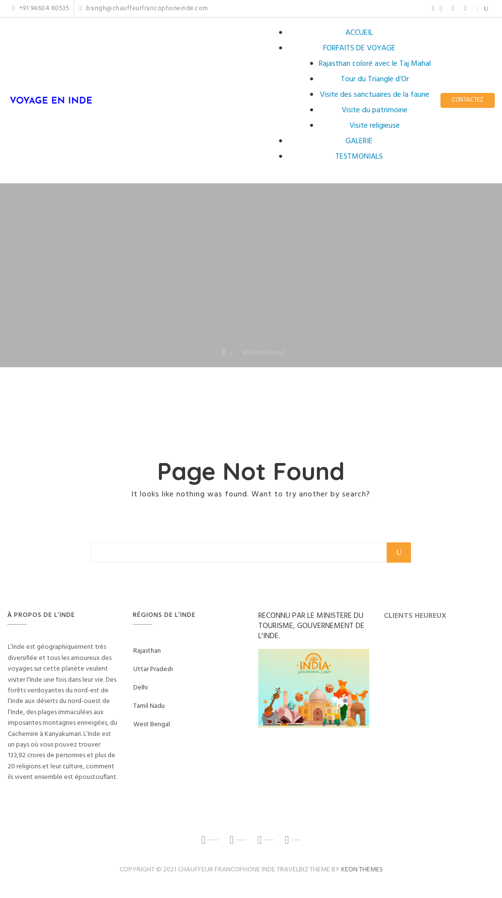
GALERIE (359, 141)
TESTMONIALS (359, 156)
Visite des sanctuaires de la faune (374, 95)
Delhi (140, 687)
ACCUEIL (359, 33)
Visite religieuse (374, 126)
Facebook (433, 8)
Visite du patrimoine (375, 110)
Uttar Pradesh (153, 669)
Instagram (440, 8)
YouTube (465, 8)
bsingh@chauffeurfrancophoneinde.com (143, 9)
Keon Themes (362, 869)
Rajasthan (147, 651)
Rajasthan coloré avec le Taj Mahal (375, 64)
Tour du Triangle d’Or (375, 79)
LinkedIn (453, 8)
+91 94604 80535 (41, 9)
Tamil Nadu (149, 706)
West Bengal (151, 724)
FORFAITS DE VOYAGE (359, 48)
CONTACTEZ (467, 100)
